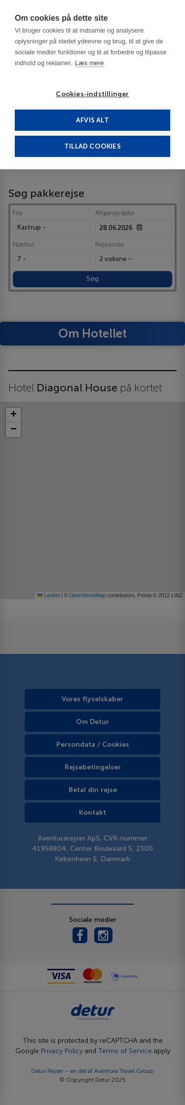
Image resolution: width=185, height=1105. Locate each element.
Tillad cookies (92, 146)
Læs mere (89, 63)
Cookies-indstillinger (92, 94)
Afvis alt (92, 120)
